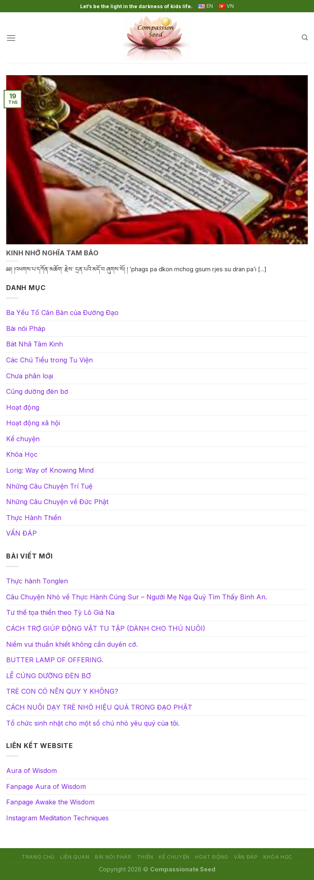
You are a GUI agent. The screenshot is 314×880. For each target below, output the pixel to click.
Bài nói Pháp (25, 328)
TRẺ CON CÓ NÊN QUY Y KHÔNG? (62, 691)
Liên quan (75, 857)
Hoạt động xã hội (33, 423)
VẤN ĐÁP (21, 533)
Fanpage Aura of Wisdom (46, 786)
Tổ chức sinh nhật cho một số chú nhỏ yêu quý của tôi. (92, 723)
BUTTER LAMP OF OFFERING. (54, 660)
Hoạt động (22, 407)
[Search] (305, 37)
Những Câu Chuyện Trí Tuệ (49, 486)
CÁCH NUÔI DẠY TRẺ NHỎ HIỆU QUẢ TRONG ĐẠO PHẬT (99, 707)
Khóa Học (22, 454)
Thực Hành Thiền (33, 518)
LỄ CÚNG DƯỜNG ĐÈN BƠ (48, 676)
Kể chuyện (23, 439)
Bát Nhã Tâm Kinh (34, 344)
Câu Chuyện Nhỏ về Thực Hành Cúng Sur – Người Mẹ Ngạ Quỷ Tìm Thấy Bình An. (136, 597)
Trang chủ (38, 857)
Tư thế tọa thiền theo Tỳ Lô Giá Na (60, 612)
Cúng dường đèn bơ (37, 391)
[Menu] (11, 38)
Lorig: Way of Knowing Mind (50, 470)
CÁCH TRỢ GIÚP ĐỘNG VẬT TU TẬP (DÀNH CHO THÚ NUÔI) (105, 628)
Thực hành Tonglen (37, 581)
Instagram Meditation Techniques (57, 818)
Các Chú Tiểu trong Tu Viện (49, 360)
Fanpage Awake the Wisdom (50, 802)
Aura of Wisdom (31, 770)
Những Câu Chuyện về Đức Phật (57, 502)
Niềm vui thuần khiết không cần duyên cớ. (72, 644)
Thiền (145, 857)
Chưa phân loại (29, 376)
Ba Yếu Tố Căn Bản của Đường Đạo (62, 312)
